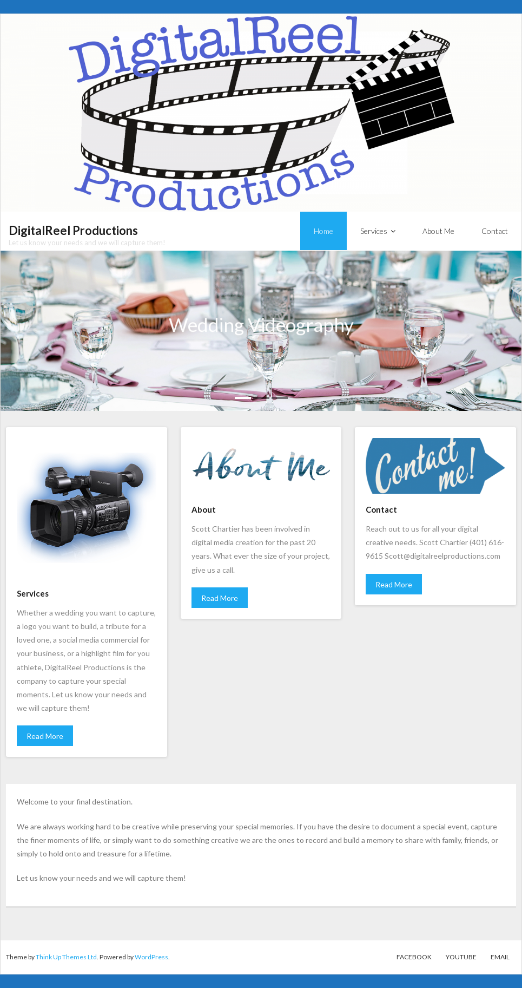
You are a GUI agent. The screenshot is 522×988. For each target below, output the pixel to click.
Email (500, 957)
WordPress (151, 957)
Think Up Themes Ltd (66, 957)
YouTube (461, 957)
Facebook (414, 957)
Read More (45, 736)
